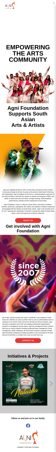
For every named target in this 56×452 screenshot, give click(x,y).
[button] (4, 383)
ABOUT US (28, 220)
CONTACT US (28, 340)
